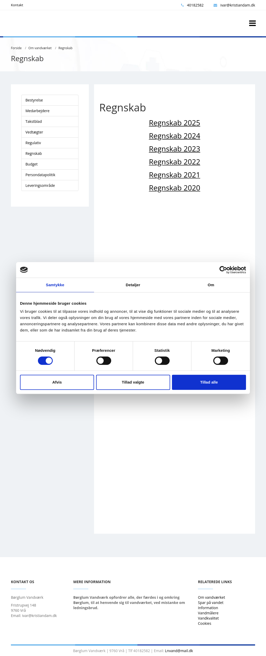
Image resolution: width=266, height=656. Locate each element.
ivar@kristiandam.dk (234, 5)
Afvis (57, 382)
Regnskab (65, 48)
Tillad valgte (133, 382)
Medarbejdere (37, 110)
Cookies (204, 623)
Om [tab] (211, 285)
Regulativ (33, 142)
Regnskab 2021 (174, 175)
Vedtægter (34, 132)
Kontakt (17, 5)
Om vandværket (40, 48)
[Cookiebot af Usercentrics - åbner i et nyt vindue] (223, 270)
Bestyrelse (34, 100)
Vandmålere (209, 612)
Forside (16, 48)
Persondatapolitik (40, 174)
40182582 (192, 5)
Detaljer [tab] (133, 285)
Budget (31, 164)
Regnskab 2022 (174, 162)
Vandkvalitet (208, 618)
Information (208, 607)
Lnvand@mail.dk (179, 650)
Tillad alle (209, 382)
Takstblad (33, 121)
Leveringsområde (40, 185)
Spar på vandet (210, 602)
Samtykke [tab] (55, 285)
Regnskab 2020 (174, 188)
